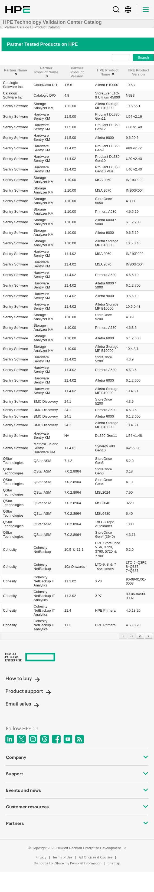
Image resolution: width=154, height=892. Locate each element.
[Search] (116, 9)
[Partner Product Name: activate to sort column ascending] (46, 72)
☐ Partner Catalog (14, 27)
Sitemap (113, 863)
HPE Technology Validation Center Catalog (52, 22)
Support (77, 773)
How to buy (22, 678)
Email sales (22, 704)
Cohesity (10, 549)
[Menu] (146, 9)
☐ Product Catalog (45, 27)
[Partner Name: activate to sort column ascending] (15, 72)
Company (77, 757)
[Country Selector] (128, 9)
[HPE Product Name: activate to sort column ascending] (107, 72)
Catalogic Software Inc (12, 85)
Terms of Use (62, 857)
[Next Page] (140, 636)
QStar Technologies (13, 461)
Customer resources (77, 806)
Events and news (77, 790)
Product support (28, 691)
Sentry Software (15, 106)
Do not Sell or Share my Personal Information (67, 863)
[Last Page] (149, 636)
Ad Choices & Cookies (95, 857)
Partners (77, 823)
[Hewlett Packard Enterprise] (77, 657)
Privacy (40, 857)
